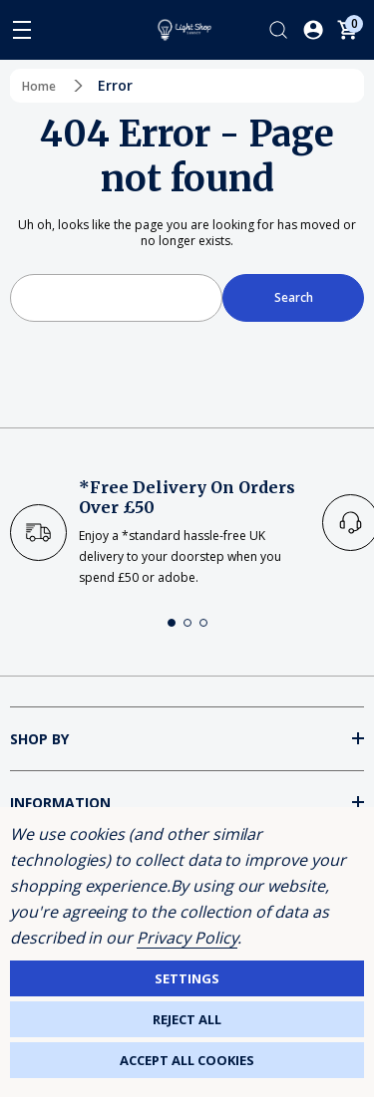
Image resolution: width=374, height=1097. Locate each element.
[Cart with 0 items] (347, 30)
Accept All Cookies (187, 1060)
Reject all (187, 1019)
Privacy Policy (187, 938)
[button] (172, 623)
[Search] (278, 30)
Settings (187, 978)
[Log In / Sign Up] (313, 30)
